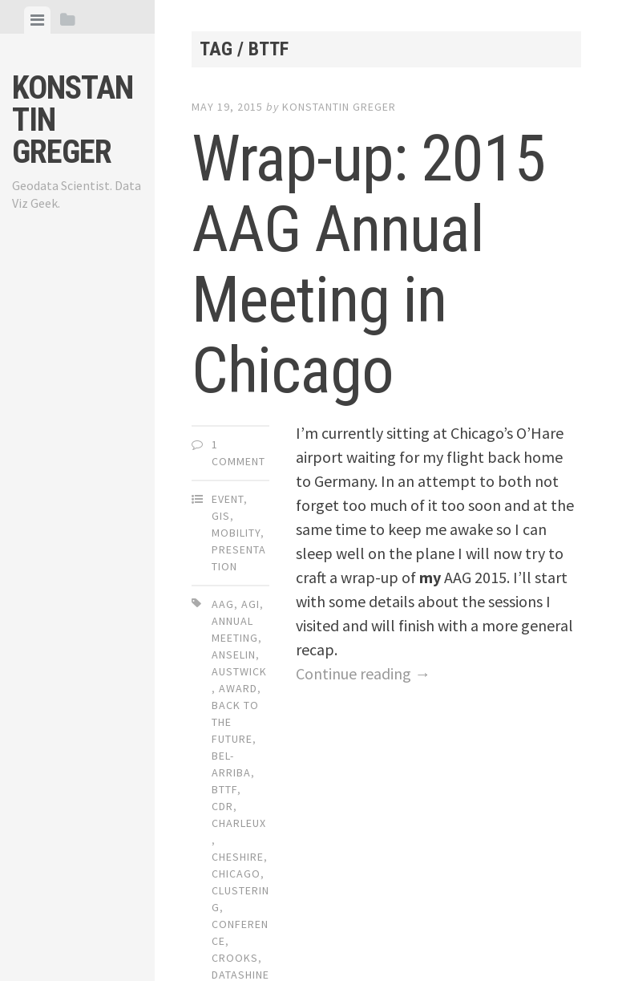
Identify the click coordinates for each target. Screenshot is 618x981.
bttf (224, 789)
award (238, 688)
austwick (239, 671)
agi (250, 604)
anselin (234, 654)
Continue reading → (363, 673)
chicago (236, 873)
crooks (235, 958)
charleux (239, 823)
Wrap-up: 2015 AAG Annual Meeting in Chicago (369, 264)
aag (223, 604)
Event (228, 499)
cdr (222, 806)
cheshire (238, 856)
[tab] (37, 20)
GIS (221, 516)
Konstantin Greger (339, 106)
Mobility (236, 532)
